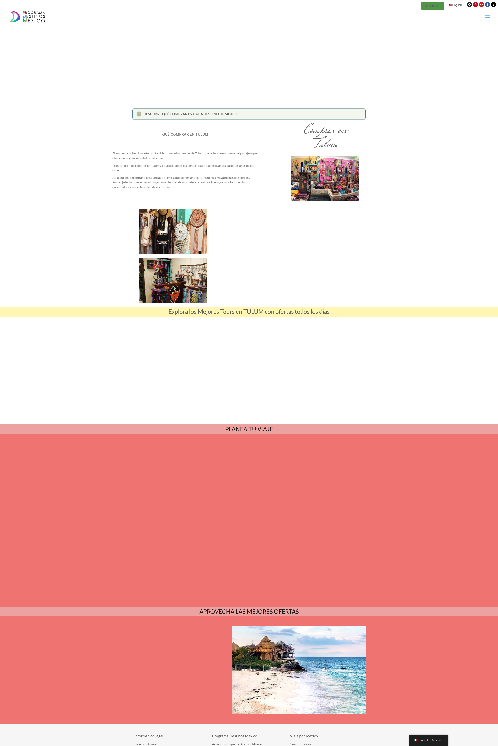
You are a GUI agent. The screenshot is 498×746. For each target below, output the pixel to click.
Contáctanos (251, 735)
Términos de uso (273, 735)
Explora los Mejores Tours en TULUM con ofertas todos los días (249, 311)
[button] (249, 115)
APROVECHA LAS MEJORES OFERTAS (249, 561)
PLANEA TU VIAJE (249, 428)
